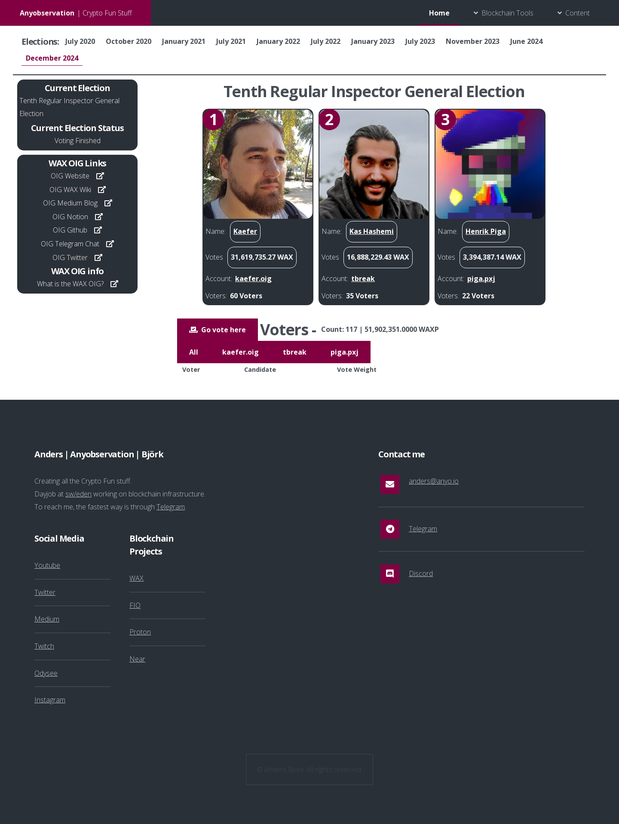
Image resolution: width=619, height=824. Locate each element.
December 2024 (52, 58)
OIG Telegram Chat (70, 243)
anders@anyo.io (434, 481)
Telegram (170, 507)
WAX (136, 578)
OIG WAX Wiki (70, 189)
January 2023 (373, 41)
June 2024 (526, 41)
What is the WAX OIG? (70, 283)
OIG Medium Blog (70, 203)
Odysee (46, 673)
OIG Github (70, 230)
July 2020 (80, 41)
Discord (421, 573)
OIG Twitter (70, 257)
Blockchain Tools (507, 13)
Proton (140, 632)
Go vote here (223, 329)
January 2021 (183, 41)
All (193, 352)
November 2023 (472, 41)
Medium (46, 619)
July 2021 (231, 41)
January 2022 (278, 41)
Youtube (47, 565)
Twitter (44, 592)
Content (577, 13)
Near (137, 659)
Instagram (49, 700)
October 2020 (128, 41)
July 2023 (420, 41)
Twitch (44, 646)
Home (439, 13)
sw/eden (78, 494)
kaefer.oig (240, 352)
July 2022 (325, 41)
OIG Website (70, 176)
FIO (135, 605)
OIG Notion (70, 216)
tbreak (294, 352)
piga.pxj (345, 352)
